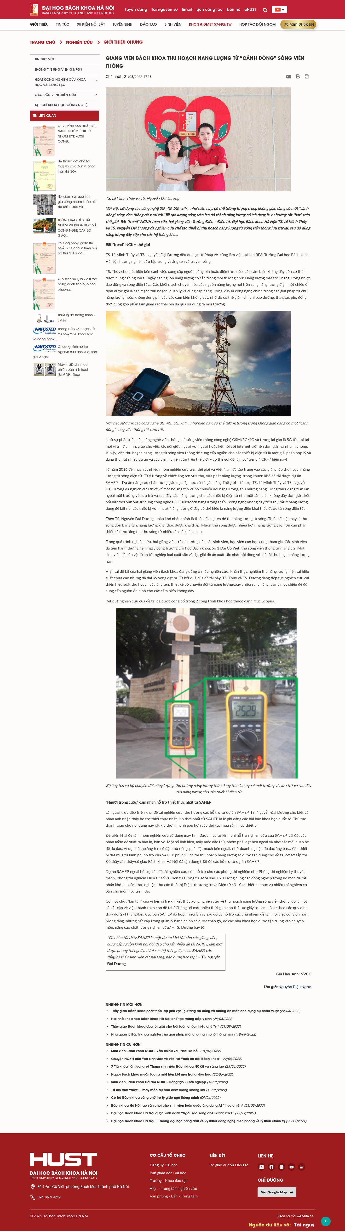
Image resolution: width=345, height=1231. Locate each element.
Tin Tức (62, 24)
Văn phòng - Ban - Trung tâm (174, 1196)
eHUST (250, 9)
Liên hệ (233, 9)
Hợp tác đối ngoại (257, 24)
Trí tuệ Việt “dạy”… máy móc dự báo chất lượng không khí (158, 1090)
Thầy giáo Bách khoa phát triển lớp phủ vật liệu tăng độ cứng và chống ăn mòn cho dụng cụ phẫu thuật (195, 1011)
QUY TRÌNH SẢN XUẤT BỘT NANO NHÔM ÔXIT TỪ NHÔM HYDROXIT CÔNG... (77, 134)
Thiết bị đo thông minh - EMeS (76, 318)
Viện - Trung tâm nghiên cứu (173, 1188)
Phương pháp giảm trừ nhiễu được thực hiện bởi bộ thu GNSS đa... (77, 248)
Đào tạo (148, 24)
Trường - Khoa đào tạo (169, 1180)
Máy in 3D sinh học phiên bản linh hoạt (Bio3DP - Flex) (73, 370)
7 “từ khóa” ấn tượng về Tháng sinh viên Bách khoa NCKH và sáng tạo (167, 1066)
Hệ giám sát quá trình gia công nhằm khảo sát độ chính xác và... (77, 202)
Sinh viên (173, 24)
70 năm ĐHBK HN (299, 24)
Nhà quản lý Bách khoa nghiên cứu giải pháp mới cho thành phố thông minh (173, 1034)
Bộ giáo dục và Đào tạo (229, 1164)
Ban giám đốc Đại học (168, 1172)
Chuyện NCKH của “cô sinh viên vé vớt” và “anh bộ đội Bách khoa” (165, 1059)
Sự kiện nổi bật (91, 24)
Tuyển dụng (136, 9)
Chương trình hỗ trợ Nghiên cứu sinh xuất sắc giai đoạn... (65, 352)
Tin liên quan (44, 116)
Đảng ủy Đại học (164, 1164)
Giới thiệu (39, 24)
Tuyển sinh (122, 24)
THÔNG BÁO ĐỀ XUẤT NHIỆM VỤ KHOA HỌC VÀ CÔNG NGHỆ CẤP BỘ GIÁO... (77, 228)
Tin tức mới (44, 59)
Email (187, 9)
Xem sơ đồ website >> (295, 1216)
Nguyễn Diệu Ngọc (295, 987)
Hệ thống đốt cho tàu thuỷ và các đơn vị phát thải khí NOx (76, 166)
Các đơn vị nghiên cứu (55, 95)
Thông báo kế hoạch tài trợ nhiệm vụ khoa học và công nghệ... (64, 334)
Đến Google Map (277, 1192)
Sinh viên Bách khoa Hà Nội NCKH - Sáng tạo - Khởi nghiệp (158, 1082)
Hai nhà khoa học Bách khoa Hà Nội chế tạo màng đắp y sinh (161, 1019)
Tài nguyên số (164, 9)
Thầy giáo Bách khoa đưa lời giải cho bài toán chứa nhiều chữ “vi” (165, 1026)
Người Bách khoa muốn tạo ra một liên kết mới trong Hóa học (161, 1074)
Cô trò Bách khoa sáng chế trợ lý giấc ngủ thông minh (155, 1097)
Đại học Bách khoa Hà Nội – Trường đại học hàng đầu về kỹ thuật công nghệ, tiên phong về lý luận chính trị (198, 1121)
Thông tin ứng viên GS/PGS (58, 69)
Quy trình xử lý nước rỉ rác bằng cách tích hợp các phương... (77, 284)
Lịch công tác (209, 9)
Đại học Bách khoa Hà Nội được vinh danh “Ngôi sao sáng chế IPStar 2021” (172, 1113)
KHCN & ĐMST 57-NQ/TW (210, 24)
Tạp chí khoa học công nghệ (61, 105)
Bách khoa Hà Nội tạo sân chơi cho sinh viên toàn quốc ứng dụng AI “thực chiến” (177, 1105)
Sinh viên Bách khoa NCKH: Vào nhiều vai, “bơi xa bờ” (155, 1051)
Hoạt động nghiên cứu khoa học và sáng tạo (60, 82)
